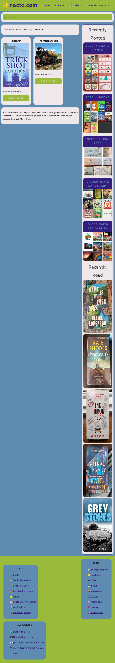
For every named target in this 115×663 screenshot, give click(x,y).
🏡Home (45, 5)
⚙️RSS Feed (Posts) (20, 607)
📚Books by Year (19, 585)
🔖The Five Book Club (21, 591)
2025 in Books (98, 97)
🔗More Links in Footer (98, 5)
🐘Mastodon (95, 602)
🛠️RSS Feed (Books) (20, 612)
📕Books (15, 575)
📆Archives (74, 5)
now (15, 653)
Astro (27, 632)
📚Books (59, 5)
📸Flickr (92, 580)
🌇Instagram (95, 591)
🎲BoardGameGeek (98, 569)
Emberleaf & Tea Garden (97, 226)
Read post (16, 98)
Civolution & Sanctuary (98, 184)
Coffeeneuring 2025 (98, 141)
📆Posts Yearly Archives (23, 602)
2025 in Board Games (98, 48)
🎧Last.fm (93, 596)
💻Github (93, 585)
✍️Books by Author (20, 580)
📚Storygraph (95, 612)
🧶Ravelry (93, 607)
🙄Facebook (94, 575)
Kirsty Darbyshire (22, 648)
